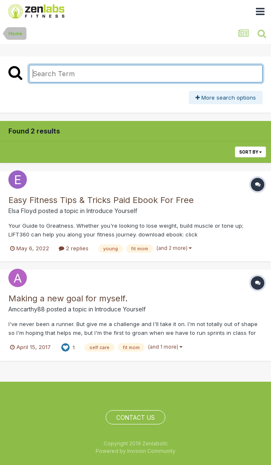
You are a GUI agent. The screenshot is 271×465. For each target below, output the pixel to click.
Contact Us (135, 417)
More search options (225, 97)
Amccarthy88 (26, 309)
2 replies (74, 248)
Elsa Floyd (22, 210)
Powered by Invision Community (135, 451)
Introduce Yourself (111, 210)
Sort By (250, 151)
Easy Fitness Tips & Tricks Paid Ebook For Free (101, 200)
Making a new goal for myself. (68, 298)
